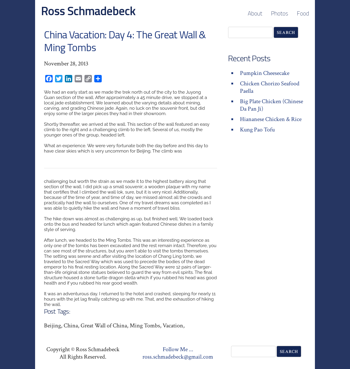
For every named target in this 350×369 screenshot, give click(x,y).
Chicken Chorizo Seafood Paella (269, 87)
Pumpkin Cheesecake (264, 73)
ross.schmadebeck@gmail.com (177, 357)
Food (303, 13)
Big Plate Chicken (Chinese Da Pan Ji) (271, 105)
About (255, 13)
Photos (279, 13)
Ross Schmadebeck (88, 11)
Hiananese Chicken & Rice (271, 119)
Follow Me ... (178, 349)
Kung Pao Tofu (257, 130)
